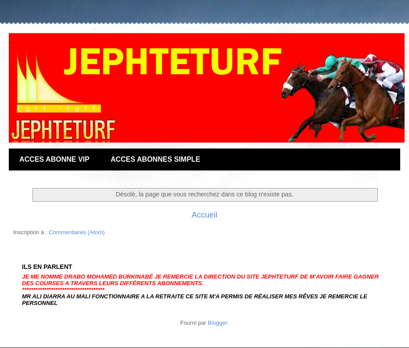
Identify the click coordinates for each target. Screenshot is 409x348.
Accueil (205, 214)
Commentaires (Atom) (77, 232)
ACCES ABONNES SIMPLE (155, 159)
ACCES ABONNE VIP (54, 159)
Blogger (217, 322)
